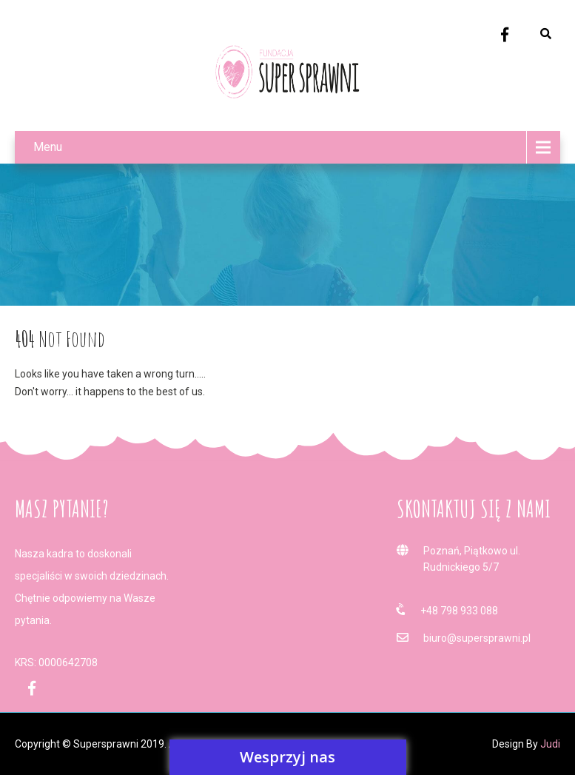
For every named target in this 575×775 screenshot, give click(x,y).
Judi (550, 744)
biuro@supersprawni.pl (477, 638)
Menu (47, 147)
